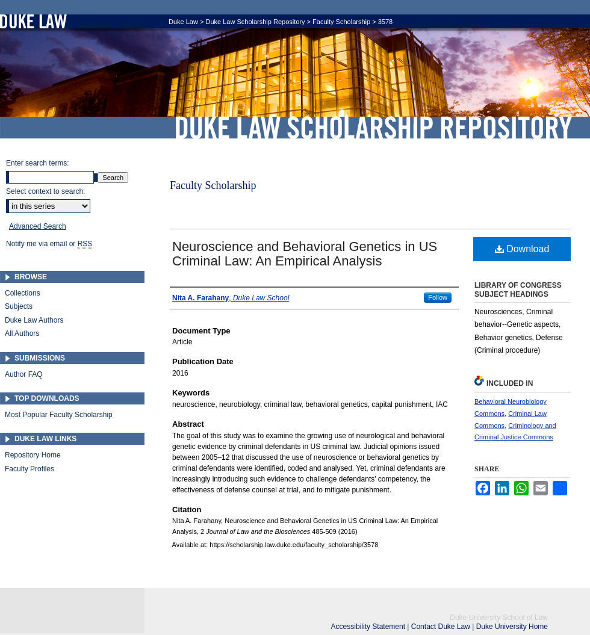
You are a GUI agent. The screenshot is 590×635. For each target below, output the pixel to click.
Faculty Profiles (29, 469)
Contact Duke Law (441, 626)
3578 (385, 21)
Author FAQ (24, 374)
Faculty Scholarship (341, 21)
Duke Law (183, 21)
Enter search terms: (37, 163)
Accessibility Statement (369, 626)
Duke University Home (512, 626)
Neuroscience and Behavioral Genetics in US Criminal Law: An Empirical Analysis (304, 253)
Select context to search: (45, 191)
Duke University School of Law (499, 617)
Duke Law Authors (34, 320)
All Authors (22, 333)
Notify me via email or (49, 244)
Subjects (19, 306)
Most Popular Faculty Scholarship (59, 414)
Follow (437, 297)
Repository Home (33, 455)
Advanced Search (37, 226)
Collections (22, 293)
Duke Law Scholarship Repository (373, 127)
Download (522, 249)
